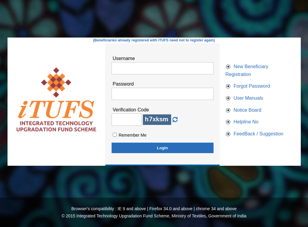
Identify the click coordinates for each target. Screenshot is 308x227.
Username (124, 58)
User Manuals (248, 98)
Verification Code (131, 109)
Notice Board (248, 110)
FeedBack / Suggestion (258, 133)
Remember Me (132, 135)
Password (123, 83)
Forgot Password (252, 86)
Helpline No (246, 121)
